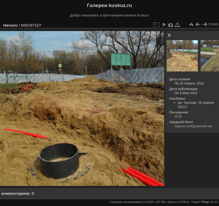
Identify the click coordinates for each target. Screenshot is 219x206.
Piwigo (205, 201)
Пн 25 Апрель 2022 (189, 83)
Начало (10, 25)
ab (179, 103)
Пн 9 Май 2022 (185, 93)
